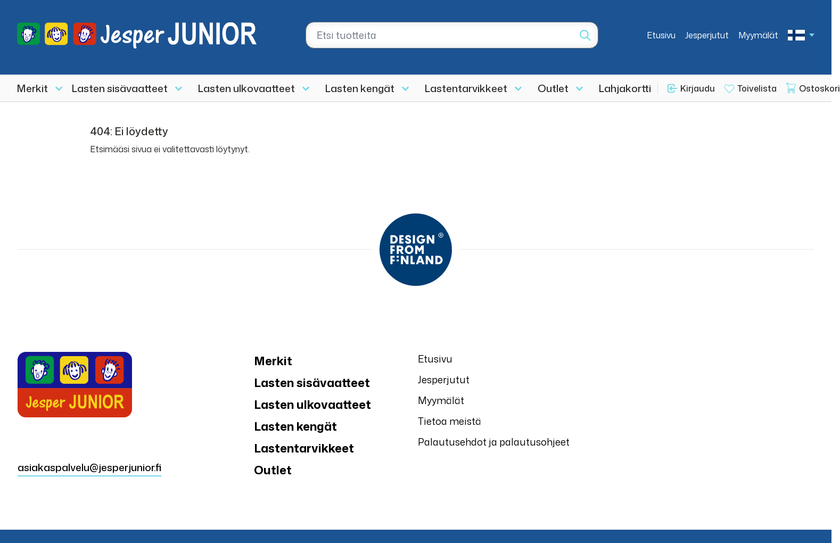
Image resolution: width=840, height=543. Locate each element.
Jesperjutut (707, 35)
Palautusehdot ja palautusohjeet (494, 442)
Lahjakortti (625, 88)
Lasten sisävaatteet (120, 88)
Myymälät (758, 35)
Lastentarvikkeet (466, 88)
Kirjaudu (697, 88)
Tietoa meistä (449, 421)
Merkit (32, 88)
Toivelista (757, 88)
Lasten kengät (359, 88)
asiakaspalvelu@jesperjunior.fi (89, 467)
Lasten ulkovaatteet (246, 88)
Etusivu (661, 35)
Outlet (553, 88)
